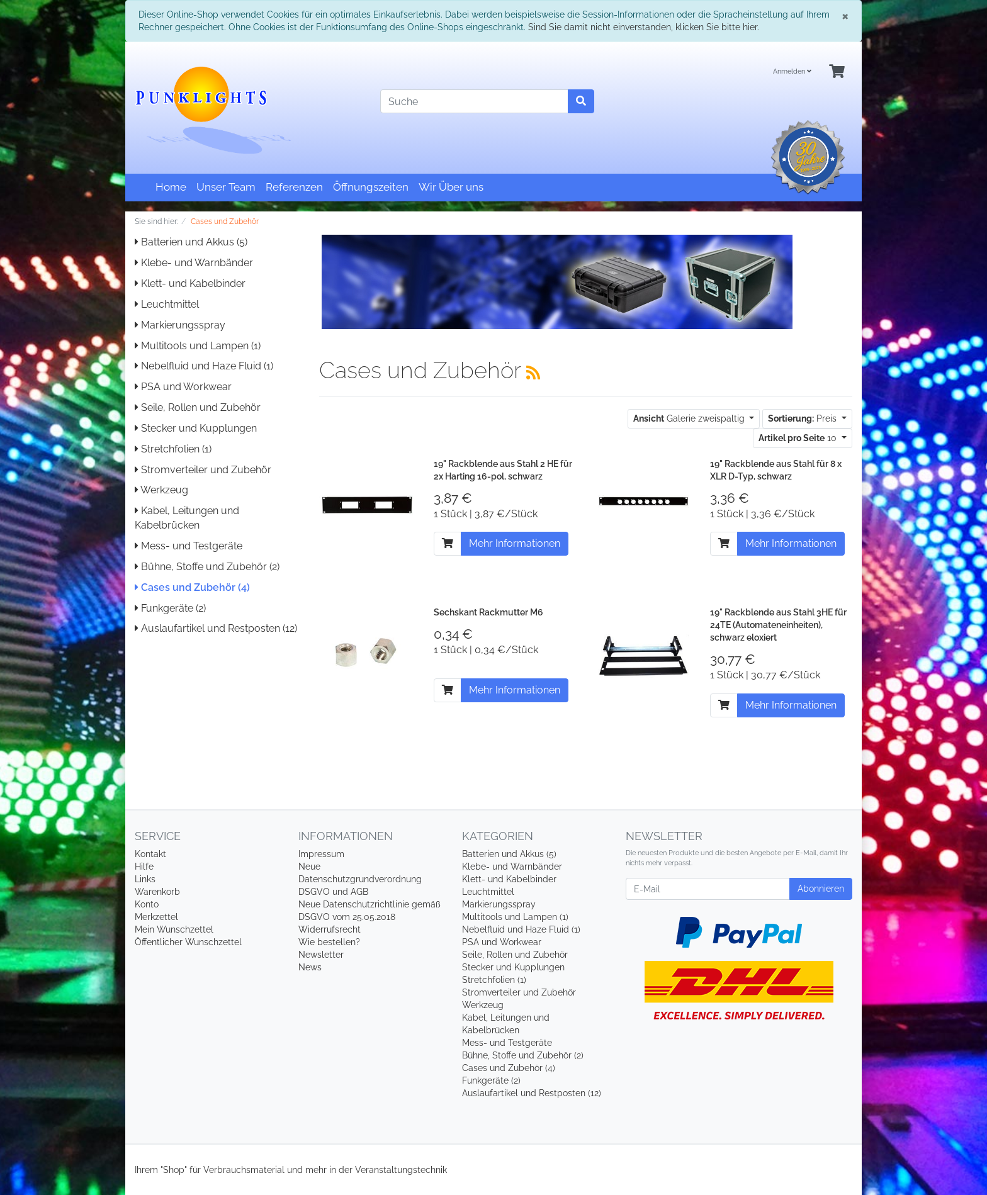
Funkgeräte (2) (170, 608)
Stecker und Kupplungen (196, 428)
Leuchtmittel (167, 304)
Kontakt (150, 854)
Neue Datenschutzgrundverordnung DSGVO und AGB (360, 879)
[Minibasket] (836, 72)
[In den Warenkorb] (447, 544)
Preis (803, 418)
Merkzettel (156, 917)
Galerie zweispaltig (690, 418)
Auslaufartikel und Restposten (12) (216, 628)
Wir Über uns (451, 187)
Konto (147, 904)
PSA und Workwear (183, 387)
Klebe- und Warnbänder (194, 263)
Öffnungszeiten (371, 187)
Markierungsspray (180, 325)
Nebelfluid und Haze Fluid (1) (204, 366)
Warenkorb (157, 892)
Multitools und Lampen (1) (198, 346)
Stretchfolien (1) (173, 449)
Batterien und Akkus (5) (191, 242)
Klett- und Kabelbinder (190, 283)
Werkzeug (161, 490)
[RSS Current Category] (533, 372)
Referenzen (294, 187)
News (310, 967)
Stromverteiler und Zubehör (203, 470)
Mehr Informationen (514, 543)
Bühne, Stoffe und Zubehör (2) (207, 567)
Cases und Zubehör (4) (192, 587)
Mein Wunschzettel (174, 929)
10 (799, 438)
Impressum (321, 854)
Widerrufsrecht (329, 929)
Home (170, 187)
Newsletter (321, 955)
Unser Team (226, 187)
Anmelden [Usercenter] (792, 71)
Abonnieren (821, 889)
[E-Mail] (708, 889)
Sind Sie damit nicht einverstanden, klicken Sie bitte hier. (643, 27)
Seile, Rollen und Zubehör (198, 407)
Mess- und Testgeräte (188, 546)
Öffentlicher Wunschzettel (188, 942)
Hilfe (144, 866)
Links (145, 879)
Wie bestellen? (329, 942)
